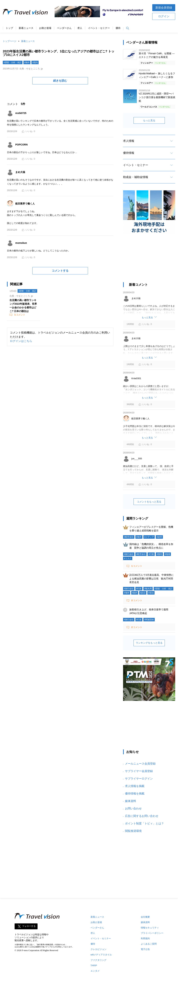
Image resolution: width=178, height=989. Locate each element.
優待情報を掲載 (134, 793)
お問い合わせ (133, 808)
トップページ (9, 41)
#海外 (27, 62)
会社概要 (145, 917)
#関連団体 (149, 619)
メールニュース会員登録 (140, 763)
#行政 (151, 554)
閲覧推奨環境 (133, 830)
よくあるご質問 (149, 944)
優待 (118, 28)
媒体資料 (130, 801)
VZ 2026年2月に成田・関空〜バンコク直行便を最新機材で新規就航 (157, 97)
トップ (9, 28)
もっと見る (149, 120)
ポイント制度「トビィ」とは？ (144, 823)
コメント (19, 314)
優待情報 (128, 152)
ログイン (163, 16)
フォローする (29, 926)
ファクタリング (98, 960)
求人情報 (128, 140)
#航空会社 (129, 537)
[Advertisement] (149, 260)
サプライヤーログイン (139, 778)
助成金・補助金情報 (135, 177)
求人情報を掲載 (134, 786)
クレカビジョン (98, 949)
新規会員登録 (163, 7)
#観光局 (148, 588)
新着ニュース (26, 28)
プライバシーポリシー (152, 933)
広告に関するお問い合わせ (141, 815)
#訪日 (142, 593)
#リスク (127, 558)
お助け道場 (45, 28)
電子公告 (145, 949)
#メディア (149, 537)
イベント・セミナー (99, 28)
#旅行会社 (129, 554)
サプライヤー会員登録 (139, 771)
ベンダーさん (64, 28)
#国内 (35, 62)
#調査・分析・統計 (13, 62)
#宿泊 (151, 593)
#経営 (159, 537)
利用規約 (145, 938)
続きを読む (60, 80)
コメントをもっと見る (149, 501)
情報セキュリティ (150, 927)
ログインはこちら (21, 340)
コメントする (60, 270)
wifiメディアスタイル (101, 954)
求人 (79, 28)
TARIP (94, 965)
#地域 (167, 554)
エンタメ (95, 971)
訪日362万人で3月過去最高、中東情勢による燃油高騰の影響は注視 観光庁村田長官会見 (151, 578)
